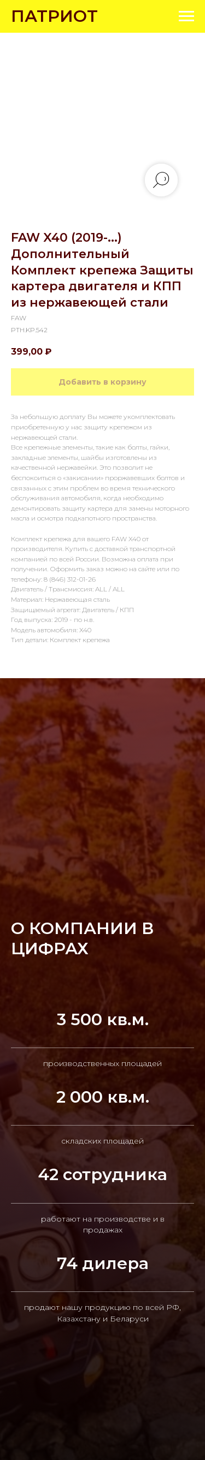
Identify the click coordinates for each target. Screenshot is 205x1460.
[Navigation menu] (186, 16)
